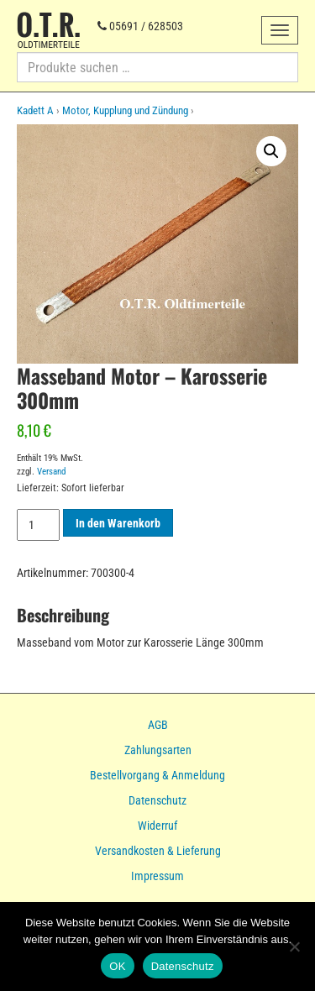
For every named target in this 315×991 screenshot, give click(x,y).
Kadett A (35, 110)
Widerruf (157, 825)
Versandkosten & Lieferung (158, 850)
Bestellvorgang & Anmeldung (157, 775)
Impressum (157, 876)
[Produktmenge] (38, 525)
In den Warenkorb (118, 523)
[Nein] (294, 946)
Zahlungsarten (158, 750)
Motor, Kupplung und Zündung (125, 110)
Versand (51, 471)
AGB (158, 724)
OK (117, 966)
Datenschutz (157, 800)
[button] (271, 151)
